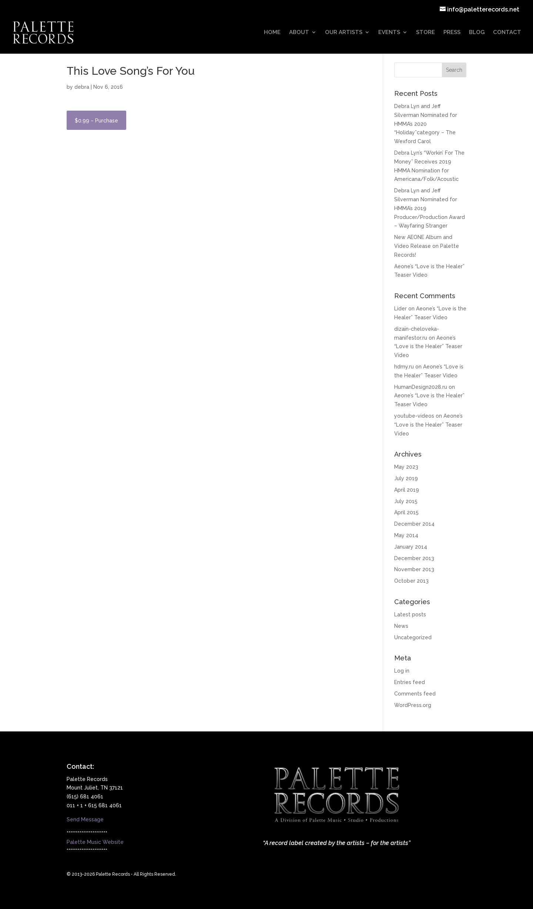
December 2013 (414, 558)
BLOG (477, 33)
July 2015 (406, 501)
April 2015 (406, 512)
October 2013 (411, 581)
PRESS (451, 33)
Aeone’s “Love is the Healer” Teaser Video (428, 346)
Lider (400, 309)
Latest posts (410, 614)
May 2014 (406, 535)
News (401, 626)
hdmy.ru (404, 367)
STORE (425, 33)
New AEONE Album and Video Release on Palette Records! (426, 246)
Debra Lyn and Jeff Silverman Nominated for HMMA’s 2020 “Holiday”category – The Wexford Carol (425, 123)
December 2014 (414, 524)
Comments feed (415, 694)
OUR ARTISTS (343, 33)
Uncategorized (413, 637)
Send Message (85, 819)
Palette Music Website (95, 842)
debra (81, 87)
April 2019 (406, 490)
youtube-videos (414, 416)
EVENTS (389, 33)
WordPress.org (412, 705)
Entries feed (409, 682)
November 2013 (414, 569)
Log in (401, 671)
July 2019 (406, 478)
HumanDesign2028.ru (420, 387)
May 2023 (406, 467)
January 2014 (410, 547)
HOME (272, 33)
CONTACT (507, 33)
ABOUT (299, 33)
